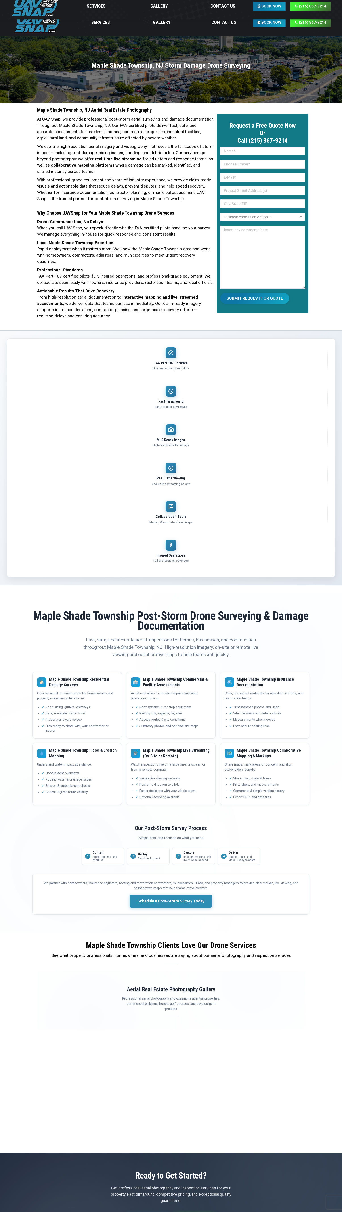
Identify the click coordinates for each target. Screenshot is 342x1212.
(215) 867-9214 (196, 1031)
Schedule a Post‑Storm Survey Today (171, 712)
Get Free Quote (145, 1031)
